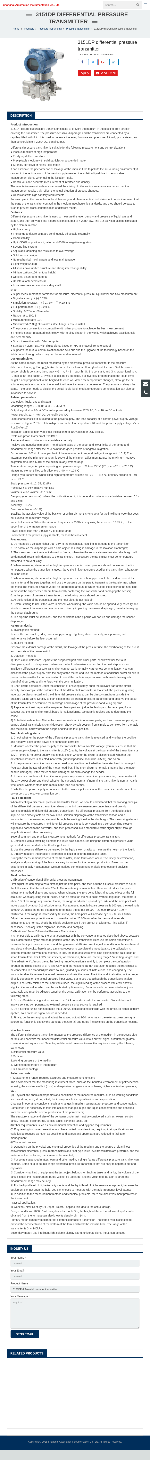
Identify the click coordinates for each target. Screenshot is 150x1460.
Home (16, 34)
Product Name (19, 1290)
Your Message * (20, 1304)
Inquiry (84, 78)
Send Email (106, 78)
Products (29, 34)
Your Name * (18, 1263)
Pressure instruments (50, 34)
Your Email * (18, 1276)
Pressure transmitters (77, 34)
